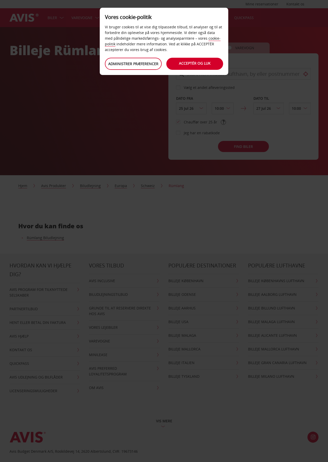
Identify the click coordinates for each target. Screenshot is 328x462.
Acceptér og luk (195, 63)
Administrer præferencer (133, 63)
